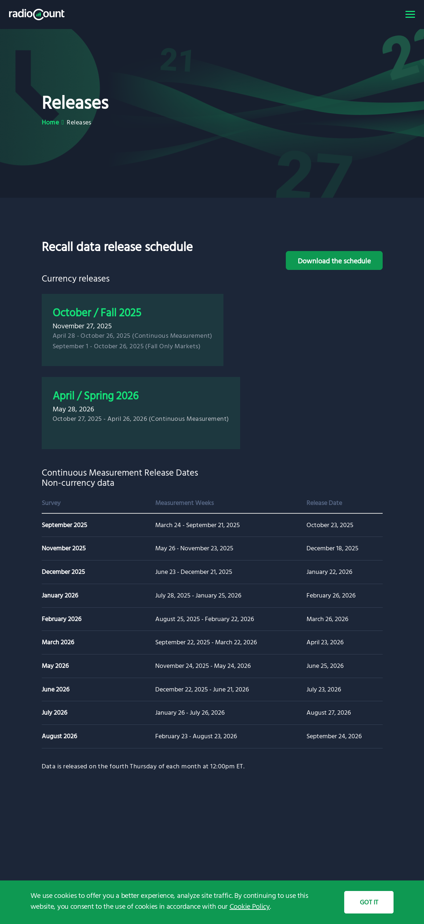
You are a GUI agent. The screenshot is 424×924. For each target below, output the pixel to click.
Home (50, 122)
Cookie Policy (250, 905)
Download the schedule (334, 260)
